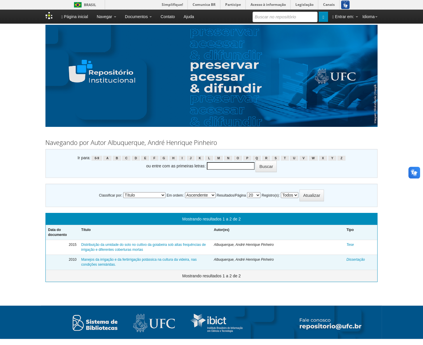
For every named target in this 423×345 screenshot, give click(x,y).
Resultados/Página (231, 195)
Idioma (370, 16)
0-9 (97, 158)
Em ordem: (175, 195)
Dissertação (355, 260)
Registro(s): (271, 195)
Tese (350, 245)
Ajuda (189, 16)
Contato (168, 16)
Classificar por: (110, 195)
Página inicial (74, 16)
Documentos (138, 16)
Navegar (106, 16)
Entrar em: (345, 16)
